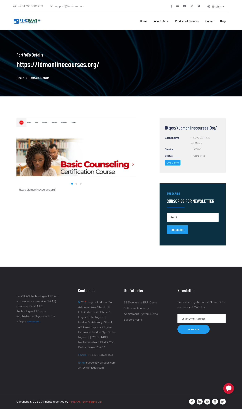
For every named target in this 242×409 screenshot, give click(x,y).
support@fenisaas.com (69, 6)
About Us (159, 21)
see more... (33, 321)
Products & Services (187, 21)
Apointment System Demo (141, 314)
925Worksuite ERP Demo (140, 302)
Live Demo (173, 162)
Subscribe (193, 329)
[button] (72, 184)
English (214, 6)
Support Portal (133, 319)
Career (209, 21)
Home (143, 21)
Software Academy (136, 308)
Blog (223, 21)
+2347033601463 (30, 6)
